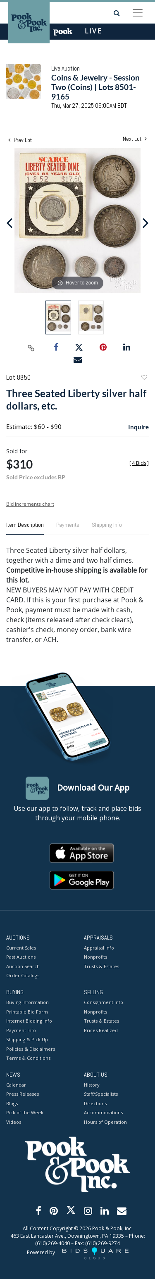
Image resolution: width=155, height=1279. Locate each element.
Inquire (138, 427)
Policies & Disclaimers (30, 1049)
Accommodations (103, 1113)
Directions (95, 1103)
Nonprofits (95, 957)
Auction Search (23, 966)
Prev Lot (20, 140)
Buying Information (27, 1003)
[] (139, 463)
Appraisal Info (99, 948)
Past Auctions (21, 957)
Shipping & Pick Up (27, 1040)
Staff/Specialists (101, 1094)
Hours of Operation (105, 1122)
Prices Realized (101, 1030)
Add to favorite (144, 378)
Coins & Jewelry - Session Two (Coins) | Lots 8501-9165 (95, 87)
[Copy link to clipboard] (31, 348)
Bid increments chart (30, 503)
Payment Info (21, 1030)
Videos (13, 1122)
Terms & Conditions (28, 1058)
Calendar (16, 1085)
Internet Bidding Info (29, 1021)
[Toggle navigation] (137, 13)
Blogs (12, 1103)
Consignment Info (103, 1003)
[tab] (25, 528)
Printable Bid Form (27, 1012)
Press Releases (22, 1094)
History (92, 1085)
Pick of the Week (24, 1113)
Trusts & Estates (101, 966)
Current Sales (21, 948)
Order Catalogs (22, 976)
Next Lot (135, 138)
